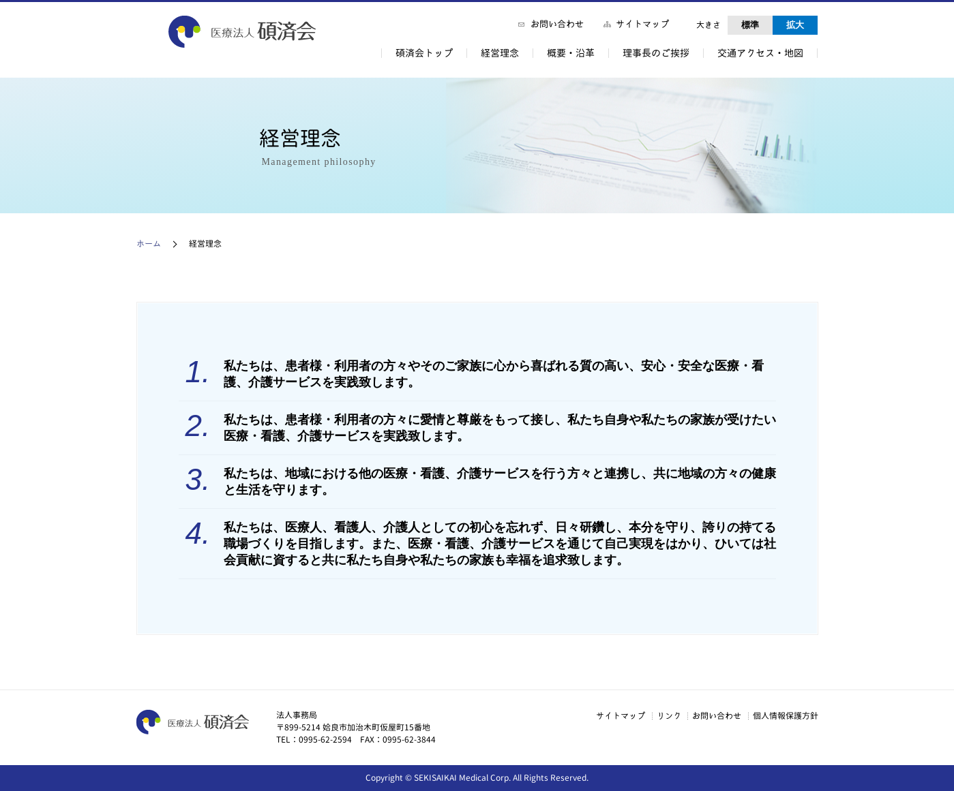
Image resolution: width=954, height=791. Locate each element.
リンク (649, 715)
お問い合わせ (557, 24)
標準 (750, 25)
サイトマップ (642, 24)
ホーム (148, 243)
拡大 (795, 25)
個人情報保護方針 (782, 715)
